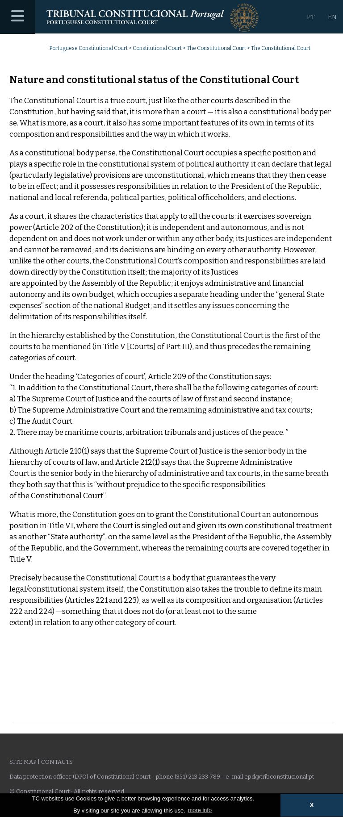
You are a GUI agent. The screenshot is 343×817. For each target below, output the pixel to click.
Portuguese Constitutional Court (88, 48)
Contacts (57, 762)
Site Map (22, 762)
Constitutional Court (157, 48)
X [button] (312, 805)
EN (332, 17)
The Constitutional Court (216, 48)
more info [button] (200, 810)
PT (311, 17)
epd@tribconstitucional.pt (279, 776)
